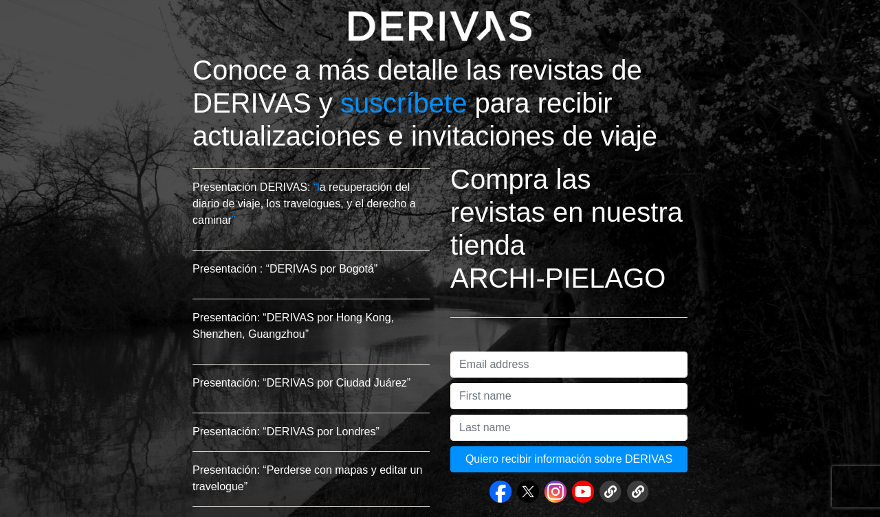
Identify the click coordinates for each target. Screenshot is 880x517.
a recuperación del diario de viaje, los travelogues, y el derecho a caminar (304, 203)
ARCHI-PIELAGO (558, 278)
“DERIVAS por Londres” (321, 431)
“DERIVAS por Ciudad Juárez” (336, 383)
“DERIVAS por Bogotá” (321, 269)
